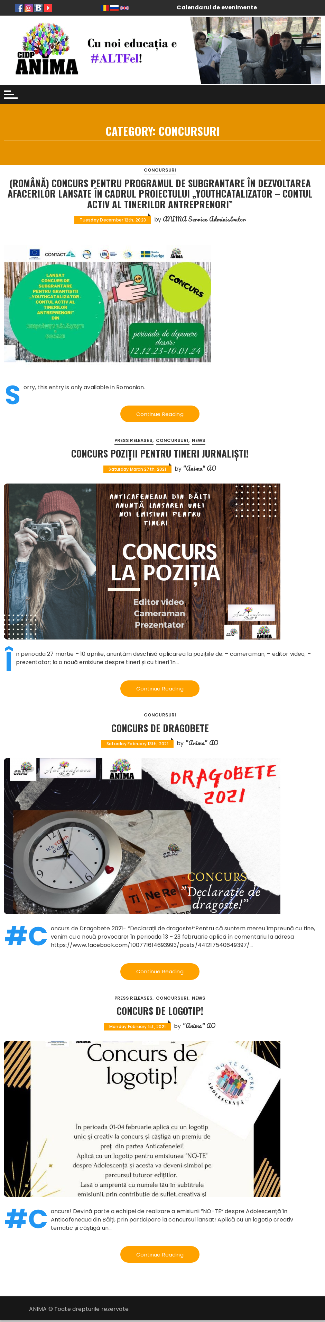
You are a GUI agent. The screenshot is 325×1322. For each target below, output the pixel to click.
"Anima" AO (199, 468)
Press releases (133, 440)
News (199, 440)
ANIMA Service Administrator (204, 219)
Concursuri (160, 170)
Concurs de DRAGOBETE (160, 728)
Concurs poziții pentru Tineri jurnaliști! (160, 453)
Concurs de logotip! (160, 1012)
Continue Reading (159, 414)
